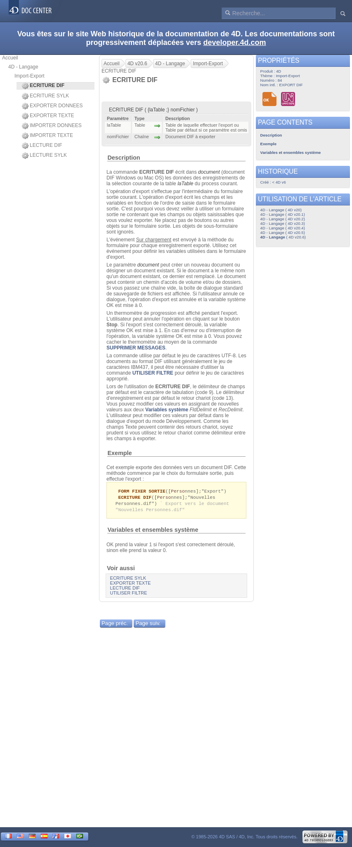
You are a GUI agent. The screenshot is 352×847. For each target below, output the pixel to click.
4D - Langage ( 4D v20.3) (282, 223)
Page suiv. (148, 625)
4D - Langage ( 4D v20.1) (282, 214)
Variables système (166, 410)
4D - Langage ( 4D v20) (281, 210)
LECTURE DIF (42, 145)
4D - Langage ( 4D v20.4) (282, 228)
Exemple (119, 453)
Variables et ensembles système (152, 531)
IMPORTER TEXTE (47, 135)
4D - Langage (23, 67)
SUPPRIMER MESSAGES (135, 348)
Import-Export (29, 76)
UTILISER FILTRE (152, 373)
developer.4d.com (234, 42)
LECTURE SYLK (44, 155)
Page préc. (115, 625)
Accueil (10, 58)
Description (123, 157)
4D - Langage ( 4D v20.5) (282, 232)
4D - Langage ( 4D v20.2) (282, 219)
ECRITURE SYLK (45, 96)
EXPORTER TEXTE (48, 116)
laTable (185, 183)
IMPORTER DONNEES (52, 126)
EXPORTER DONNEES (52, 106)
